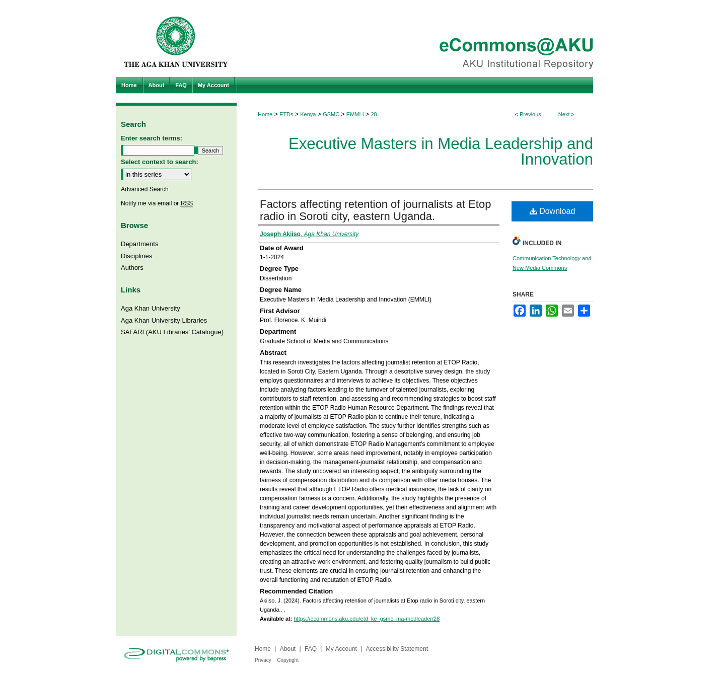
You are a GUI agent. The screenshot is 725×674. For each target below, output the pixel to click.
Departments (139, 244)
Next (564, 114)
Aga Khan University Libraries (164, 320)
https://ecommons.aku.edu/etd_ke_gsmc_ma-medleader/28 (367, 619)
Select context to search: (159, 162)
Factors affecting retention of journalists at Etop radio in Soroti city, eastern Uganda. (375, 210)
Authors (132, 267)
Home (265, 114)
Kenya (308, 114)
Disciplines (136, 256)
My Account (341, 648)
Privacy (263, 660)
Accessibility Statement (397, 648)
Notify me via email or (157, 203)
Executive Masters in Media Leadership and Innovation (440, 151)
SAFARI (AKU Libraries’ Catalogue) (172, 332)
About (288, 648)
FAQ (311, 648)
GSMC (331, 114)
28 (374, 114)
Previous (530, 114)
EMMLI (355, 114)
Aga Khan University (150, 308)
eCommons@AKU (423, 38)
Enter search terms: (151, 138)
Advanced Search (145, 189)
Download (552, 211)
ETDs (286, 114)
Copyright (288, 660)
